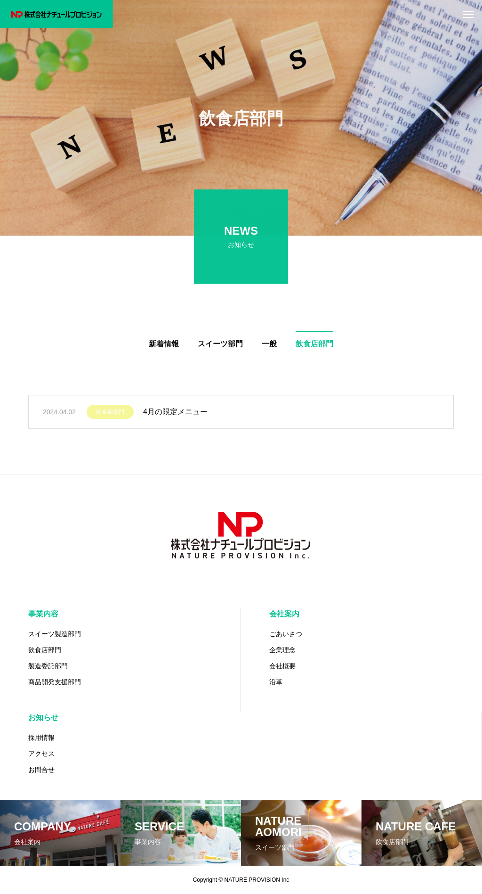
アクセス (41, 753)
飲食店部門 (110, 414)
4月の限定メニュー (175, 414)
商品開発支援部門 (54, 682)
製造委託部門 (48, 666)
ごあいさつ (285, 634)
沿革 (275, 682)
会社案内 (284, 614)
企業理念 (282, 650)
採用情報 (41, 737)
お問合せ (41, 769)
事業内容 (43, 614)
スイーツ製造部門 (54, 634)
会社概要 (282, 666)
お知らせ (43, 718)
